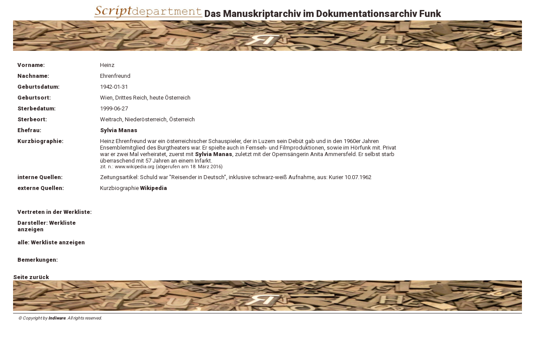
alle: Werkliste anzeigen (51, 242)
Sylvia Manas (118, 130)
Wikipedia (154, 188)
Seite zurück (31, 277)
